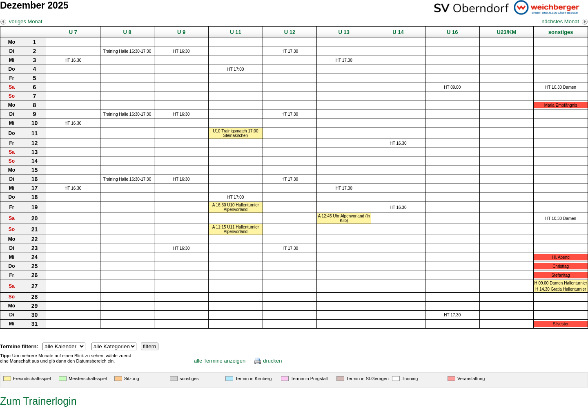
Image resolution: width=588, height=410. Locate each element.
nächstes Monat (560, 21)
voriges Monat (25, 21)
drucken (272, 361)
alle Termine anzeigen (219, 361)
